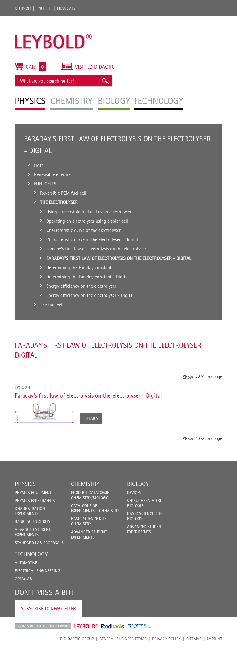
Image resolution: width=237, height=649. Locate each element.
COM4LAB (23, 578)
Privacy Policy (166, 638)
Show (188, 376)
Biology (138, 484)
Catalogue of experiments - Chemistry (95, 508)
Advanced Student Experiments (33, 532)
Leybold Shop (86, 626)
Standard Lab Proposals (39, 542)
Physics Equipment (33, 492)
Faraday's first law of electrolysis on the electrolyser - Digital (88, 395)
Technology (31, 554)
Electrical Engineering (37, 570)
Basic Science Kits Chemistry (88, 521)
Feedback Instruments (113, 626)
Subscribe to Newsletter (48, 608)
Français (66, 8)
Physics (25, 484)
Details (91, 418)
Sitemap (194, 638)
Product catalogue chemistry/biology (90, 495)
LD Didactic (43, 626)
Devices (134, 492)
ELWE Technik (140, 626)
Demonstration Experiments (30, 511)
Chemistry (85, 484)
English (44, 8)
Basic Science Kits (32, 521)
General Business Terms (123, 638)
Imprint (214, 638)
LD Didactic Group (76, 638)
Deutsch (23, 8)
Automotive (26, 562)
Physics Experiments (35, 500)
